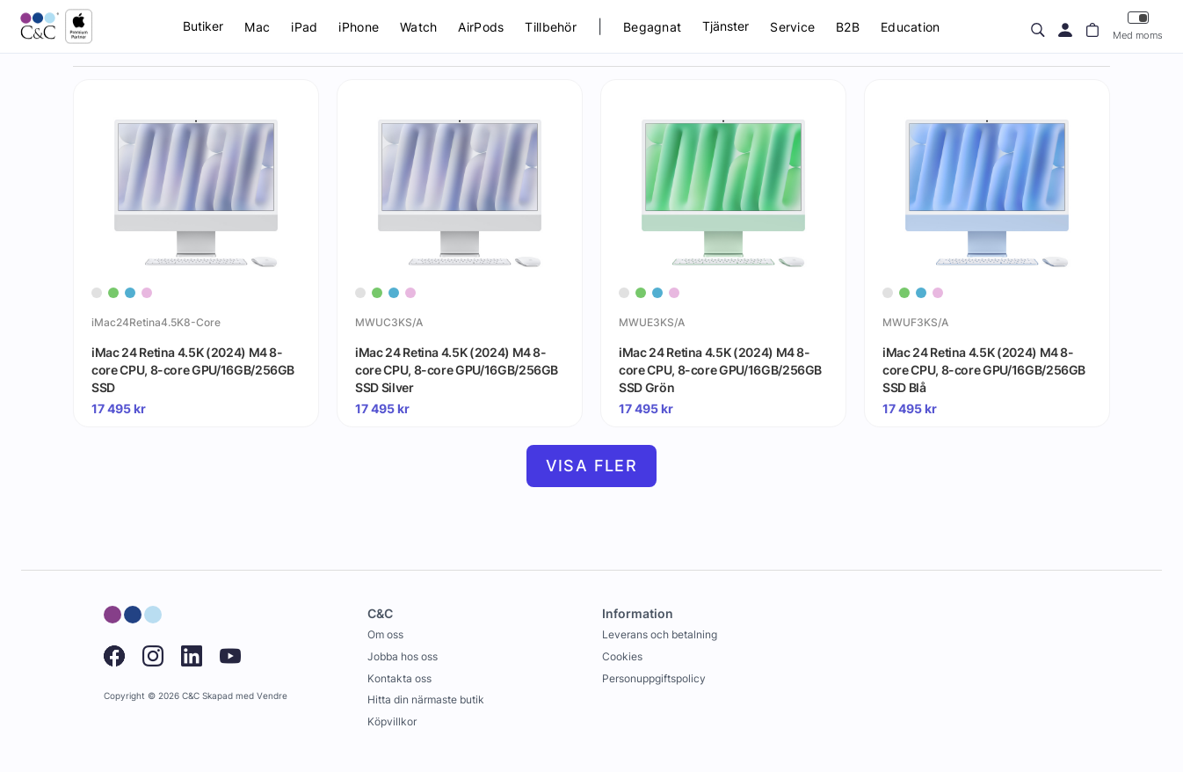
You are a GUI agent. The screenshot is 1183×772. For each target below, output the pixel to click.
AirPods (481, 26)
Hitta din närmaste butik (425, 699)
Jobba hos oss (402, 656)
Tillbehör (551, 26)
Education (910, 26)
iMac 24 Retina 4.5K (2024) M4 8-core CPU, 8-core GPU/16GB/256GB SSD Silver (456, 369)
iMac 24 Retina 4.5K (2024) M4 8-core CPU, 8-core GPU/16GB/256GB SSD (192, 369)
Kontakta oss (399, 678)
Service (792, 26)
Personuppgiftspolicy (654, 678)
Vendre (272, 696)
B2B (848, 26)
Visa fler (592, 465)
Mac (257, 26)
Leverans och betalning (659, 634)
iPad (304, 26)
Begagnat (652, 26)
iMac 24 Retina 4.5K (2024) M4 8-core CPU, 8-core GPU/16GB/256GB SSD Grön (720, 369)
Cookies (622, 656)
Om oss (385, 634)
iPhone (358, 26)
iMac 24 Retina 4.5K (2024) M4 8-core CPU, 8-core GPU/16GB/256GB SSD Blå (983, 369)
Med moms (1138, 26)
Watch (418, 26)
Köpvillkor (392, 721)
